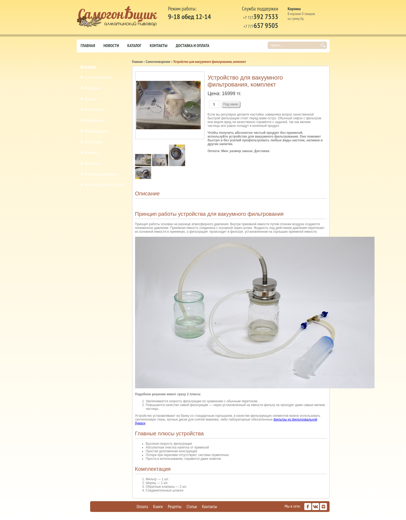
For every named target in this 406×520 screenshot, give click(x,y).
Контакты (158, 45)
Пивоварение (95, 109)
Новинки (91, 152)
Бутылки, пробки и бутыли (104, 184)
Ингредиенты (95, 120)
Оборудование (96, 131)
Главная (88, 45)
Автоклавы (93, 163)
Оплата (142, 507)
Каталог (134, 45)
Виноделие (93, 88)
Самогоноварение (98, 77)
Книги (158, 507)
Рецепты (175, 507)
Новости (111, 45)
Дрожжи (91, 98)
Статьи (191, 507)
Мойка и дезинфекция (102, 174)
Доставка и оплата (192, 45)
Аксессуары (93, 141)
